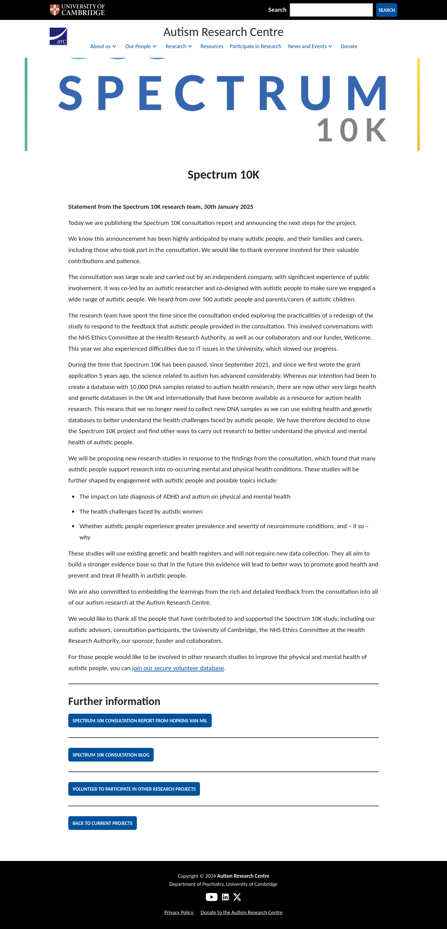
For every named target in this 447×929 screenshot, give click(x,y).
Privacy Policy (179, 912)
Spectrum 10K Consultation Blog (111, 755)
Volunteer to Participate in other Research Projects (134, 789)
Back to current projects (103, 823)
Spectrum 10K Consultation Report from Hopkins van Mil (140, 721)
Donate (349, 46)
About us (104, 46)
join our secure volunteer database (177, 668)
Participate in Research (255, 46)
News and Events (311, 46)
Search (278, 10)
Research (180, 46)
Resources (212, 46)
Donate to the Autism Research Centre (241, 912)
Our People (141, 46)
